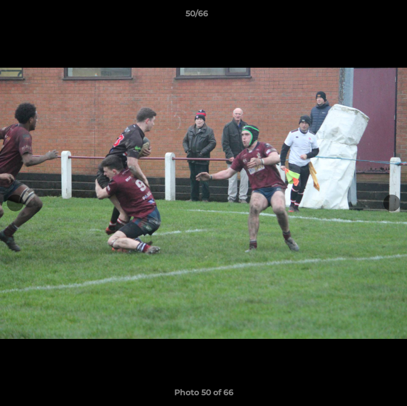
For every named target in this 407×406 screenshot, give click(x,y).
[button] (366, 16)
